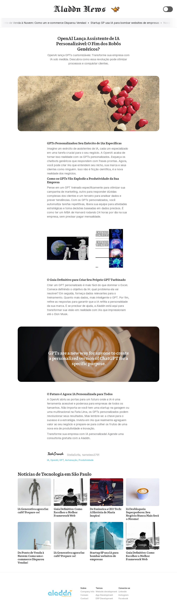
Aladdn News (79, 9)
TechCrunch (55, 453)
